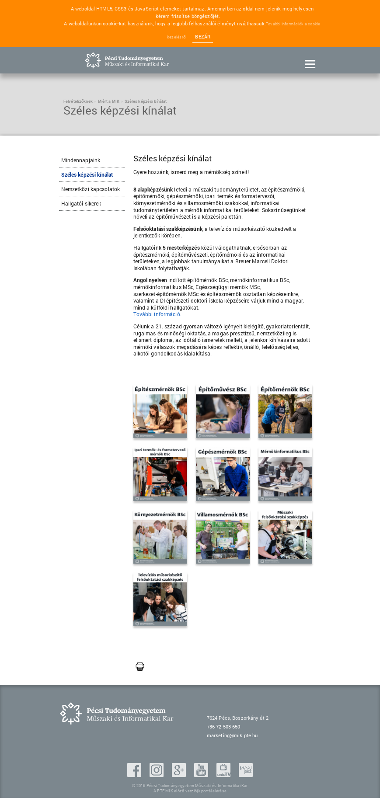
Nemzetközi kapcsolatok (90, 188)
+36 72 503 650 (224, 726)
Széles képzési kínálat (87, 174)
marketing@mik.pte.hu (232, 735)
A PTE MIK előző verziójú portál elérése (190, 790)
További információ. (157, 313)
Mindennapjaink (81, 160)
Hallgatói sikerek (81, 203)
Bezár (202, 37)
